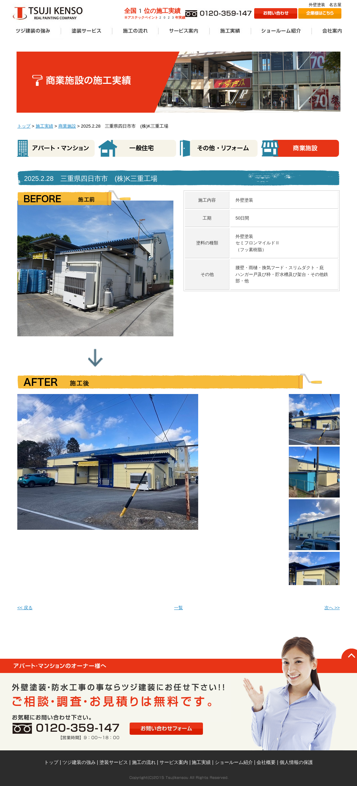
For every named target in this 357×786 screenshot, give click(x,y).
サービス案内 (173, 762)
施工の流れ (144, 762)
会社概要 (266, 762)
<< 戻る (25, 607)
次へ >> (332, 607)
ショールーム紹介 (234, 762)
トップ (24, 126)
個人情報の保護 (296, 762)
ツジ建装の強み (79, 762)
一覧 (178, 607)
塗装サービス (113, 762)
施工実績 (44, 126)
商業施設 (67, 126)
